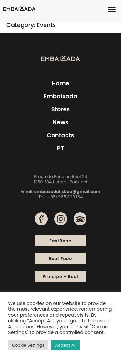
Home (60, 83)
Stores (60, 109)
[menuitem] (60, 148)
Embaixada (60, 96)
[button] (112, 9)
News (60, 122)
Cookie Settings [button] (28, 345)
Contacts (60, 135)
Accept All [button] (65, 345)
